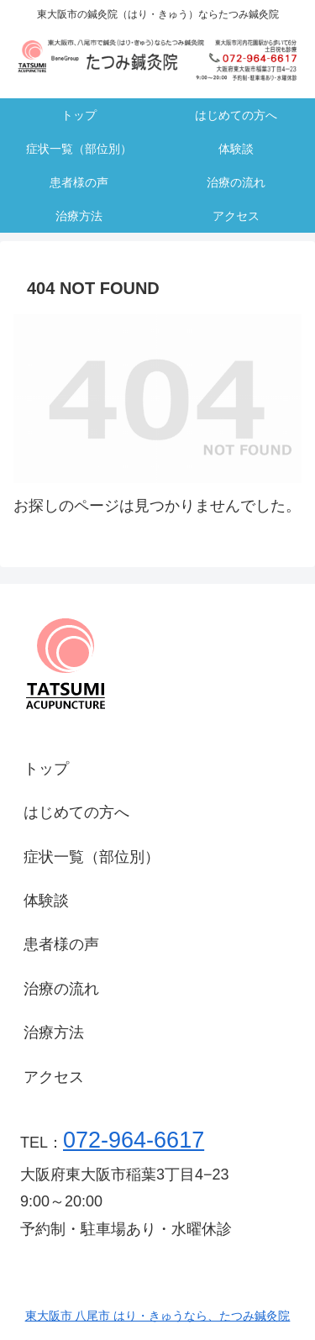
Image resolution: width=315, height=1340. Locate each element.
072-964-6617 (133, 1140)
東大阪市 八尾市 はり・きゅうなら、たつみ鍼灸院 (158, 1315)
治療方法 (54, 1032)
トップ (46, 768)
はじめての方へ (76, 812)
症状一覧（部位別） (92, 857)
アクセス (54, 1077)
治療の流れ (61, 988)
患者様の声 (61, 944)
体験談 (46, 900)
